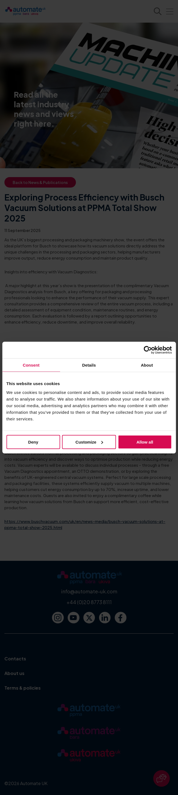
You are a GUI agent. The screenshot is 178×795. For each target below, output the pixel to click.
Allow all (144, 441)
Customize (89, 441)
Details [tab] (89, 365)
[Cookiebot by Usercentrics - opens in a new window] (148, 350)
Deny (33, 441)
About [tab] (147, 365)
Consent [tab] (31, 365)
